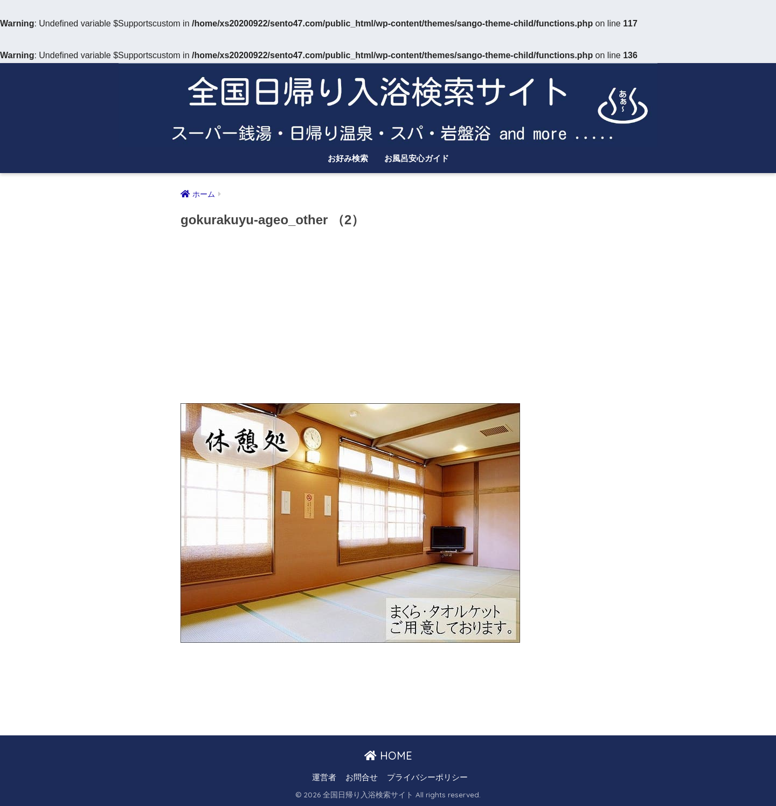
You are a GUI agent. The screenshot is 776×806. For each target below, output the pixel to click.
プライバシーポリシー (427, 777)
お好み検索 (348, 158)
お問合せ (361, 777)
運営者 (324, 777)
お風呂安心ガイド (416, 158)
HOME (388, 755)
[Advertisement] (388, 319)
